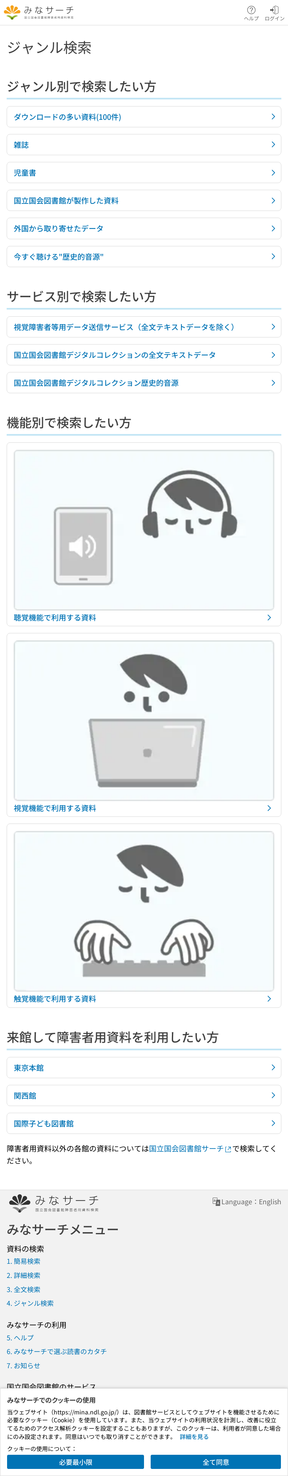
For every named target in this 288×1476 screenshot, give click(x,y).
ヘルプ (251, 12)
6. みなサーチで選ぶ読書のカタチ (57, 1351)
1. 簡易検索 (23, 1261)
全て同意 (216, 1462)
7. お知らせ (23, 1365)
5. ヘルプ (20, 1337)
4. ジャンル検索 (30, 1303)
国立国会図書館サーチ (190, 1148)
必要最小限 (75, 1462)
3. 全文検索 (23, 1289)
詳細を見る (194, 1436)
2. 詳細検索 (23, 1275)
